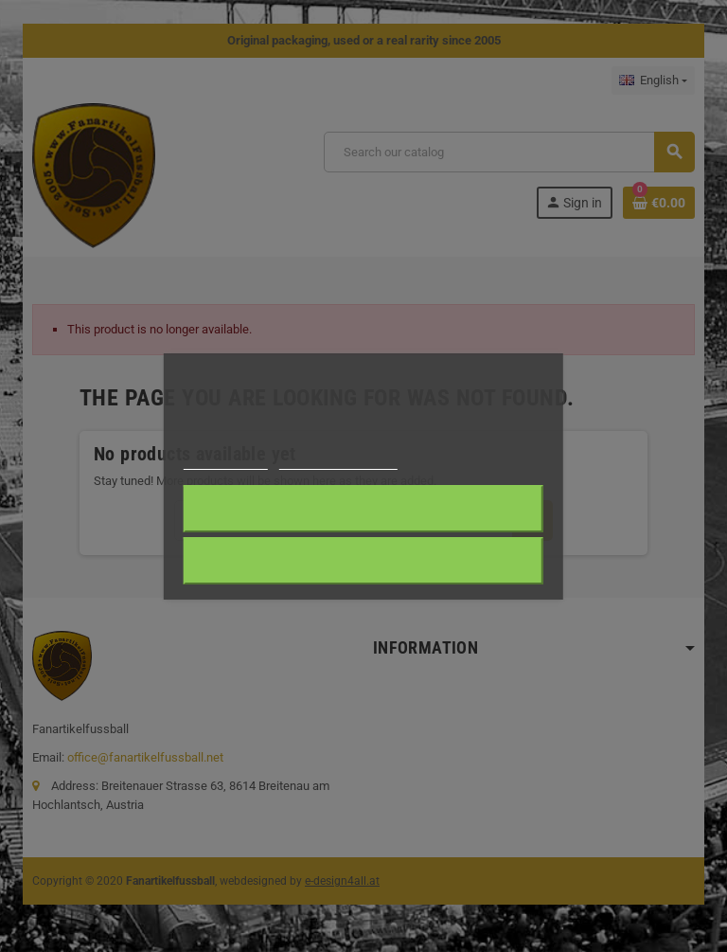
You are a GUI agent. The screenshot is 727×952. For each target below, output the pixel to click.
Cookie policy (226, 461)
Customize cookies (338, 461)
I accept (363, 508)
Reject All (363, 560)
